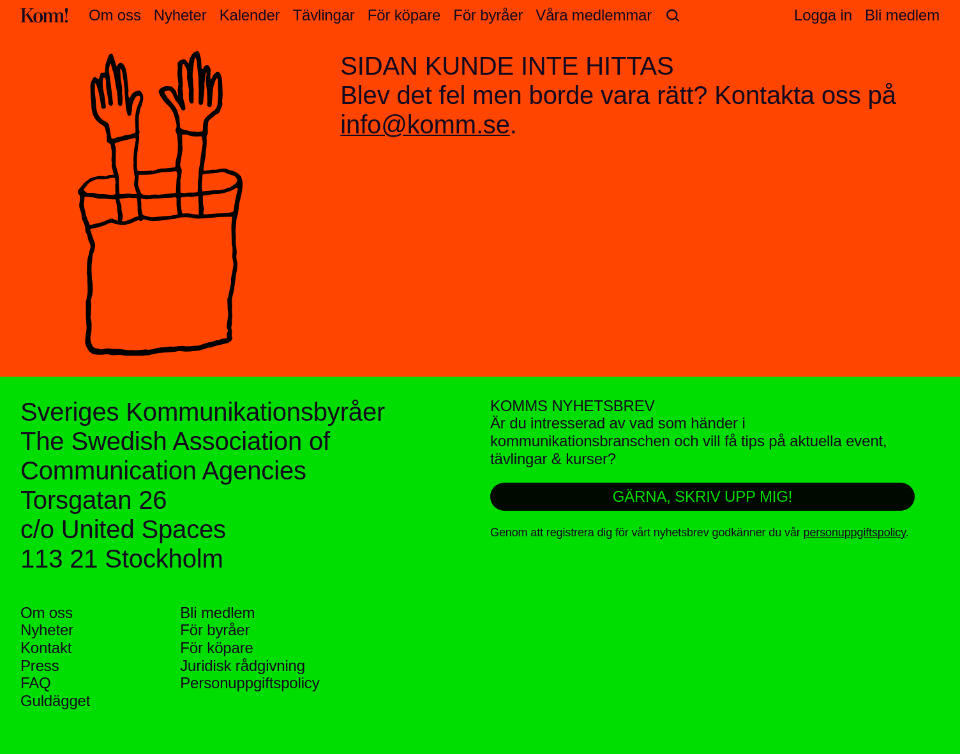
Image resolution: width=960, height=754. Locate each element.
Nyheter (180, 15)
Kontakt (45, 647)
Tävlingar (323, 15)
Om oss (115, 15)
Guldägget (55, 700)
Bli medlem (217, 612)
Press (39, 665)
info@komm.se (424, 124)
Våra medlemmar (594, 15)
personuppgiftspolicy (855, 532)
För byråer (488, 15)
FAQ (35, 682)
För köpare (404, 15)
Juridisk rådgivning (242, 665)
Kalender (250, 15)
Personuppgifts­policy (249, 682)
